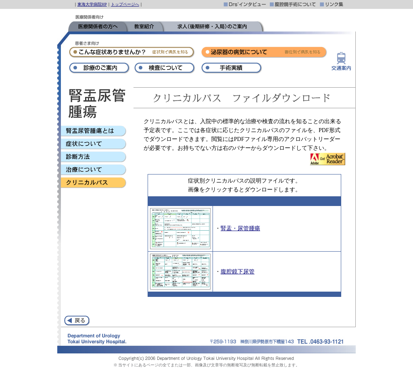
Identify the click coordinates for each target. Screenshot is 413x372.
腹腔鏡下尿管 (237, 272)
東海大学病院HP (92, 4)
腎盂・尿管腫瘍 (240, 228)
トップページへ (125, 4)
